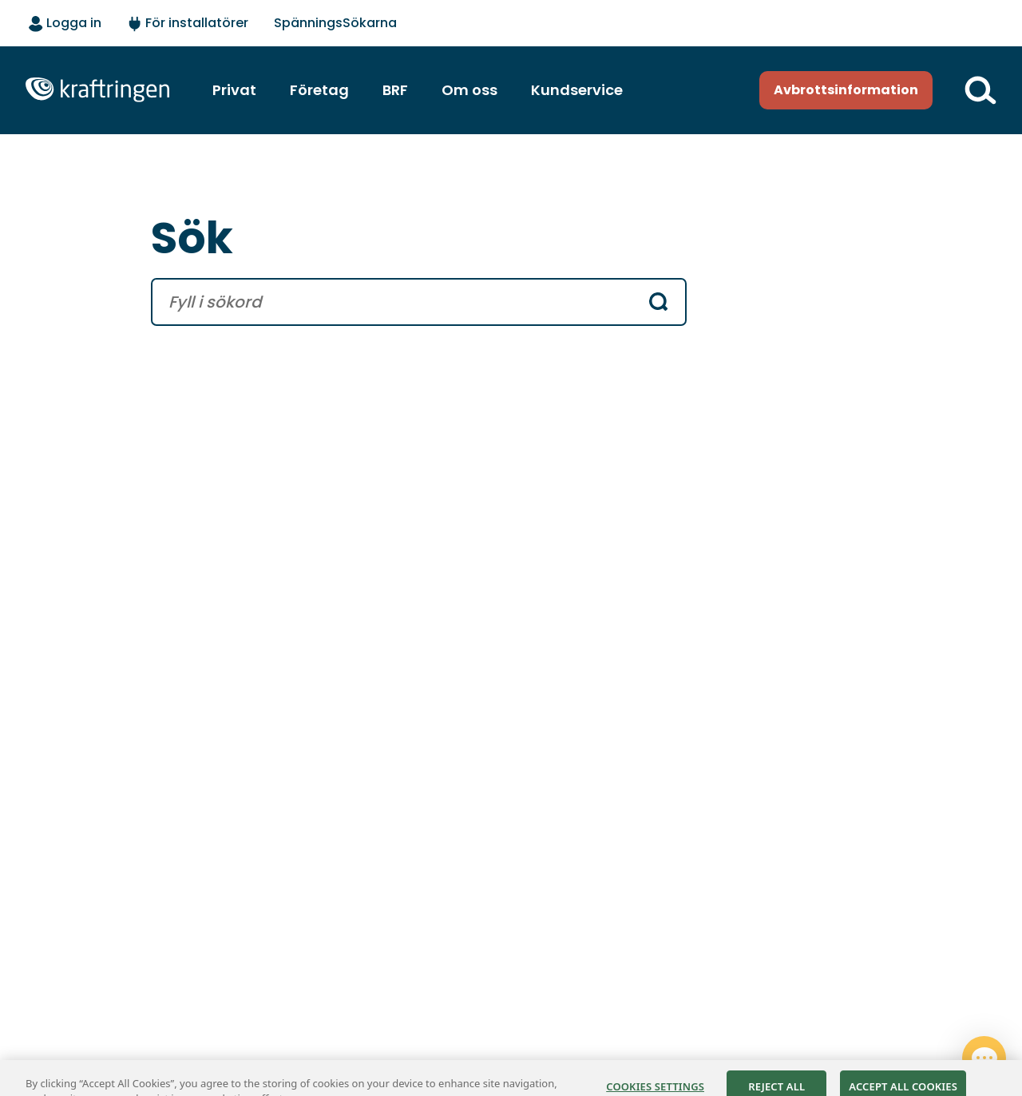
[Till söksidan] (980, 90)
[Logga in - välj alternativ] (65, 24)
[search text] (397, 302)
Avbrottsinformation (846, 90)
